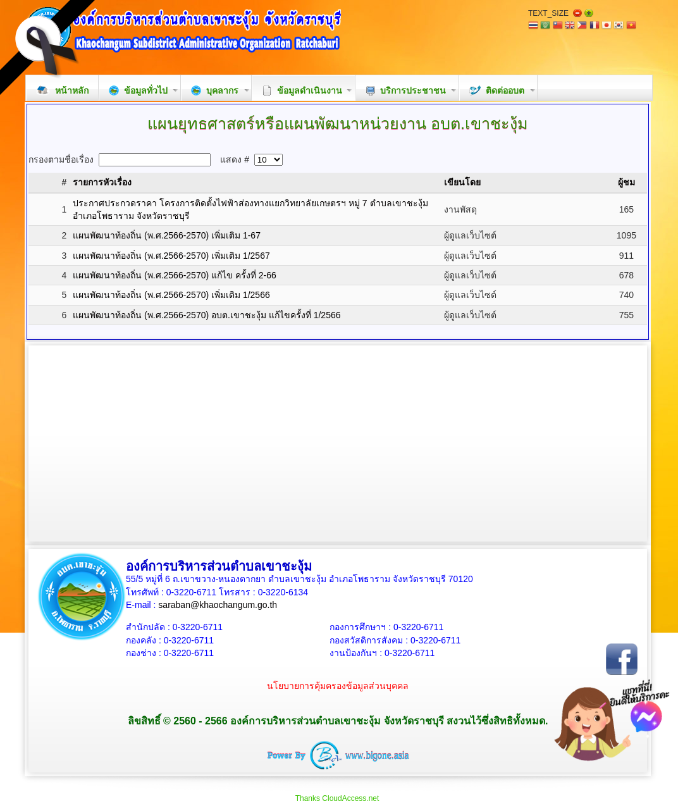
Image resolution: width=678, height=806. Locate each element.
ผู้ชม (626, 182)
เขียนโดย (462, 182)
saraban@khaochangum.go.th (217, 605)
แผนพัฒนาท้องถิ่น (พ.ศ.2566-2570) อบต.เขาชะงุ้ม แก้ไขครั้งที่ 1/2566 (206, 315)
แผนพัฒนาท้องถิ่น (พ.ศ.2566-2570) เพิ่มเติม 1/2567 (171, 256)
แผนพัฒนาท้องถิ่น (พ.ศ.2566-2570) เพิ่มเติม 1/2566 (171, 295)
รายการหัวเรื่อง (102, 182)
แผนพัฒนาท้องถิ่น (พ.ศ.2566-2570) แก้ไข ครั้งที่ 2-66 (174, 275)
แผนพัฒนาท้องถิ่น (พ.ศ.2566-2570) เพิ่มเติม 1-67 (167, 235)
